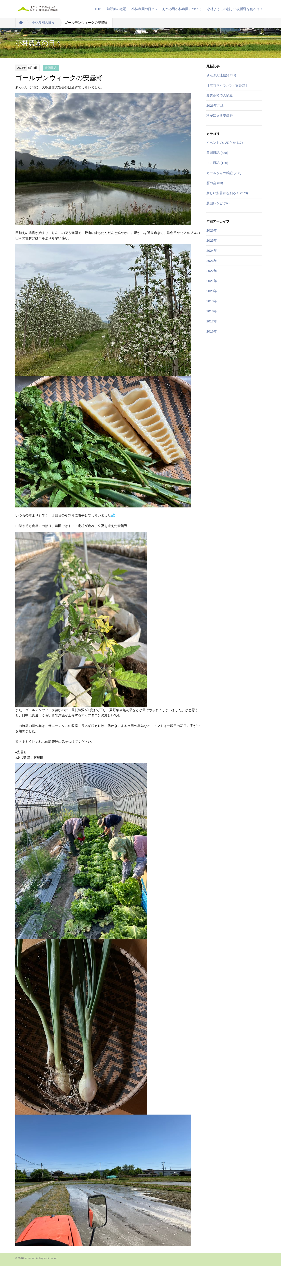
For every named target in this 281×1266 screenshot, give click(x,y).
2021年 (211, 281)
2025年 (211, 240)
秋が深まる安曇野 (219, 115)
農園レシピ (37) (218, 203)
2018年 (211, 311)
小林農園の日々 (144, 9)
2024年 (211, 250)
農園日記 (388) (217, 153)
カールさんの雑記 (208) (223, 173)
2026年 (211, 230)
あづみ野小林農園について (182, 9)
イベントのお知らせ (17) (224, 142)
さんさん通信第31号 (221, 75)
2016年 (211, 331)
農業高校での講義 (219, 95)
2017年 (211, 321)
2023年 (211, 261)
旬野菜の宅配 (116, 9)
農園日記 (50, 67)
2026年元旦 (214, 105)
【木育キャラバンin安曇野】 (227, 85)
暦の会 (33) (214, 183)
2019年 (211, 301)
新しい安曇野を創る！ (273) (227, 193)
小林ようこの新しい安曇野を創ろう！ (235, 9)
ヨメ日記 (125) (217, 163)
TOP (97, 9)
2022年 (211, 271)
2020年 (211, 291)
